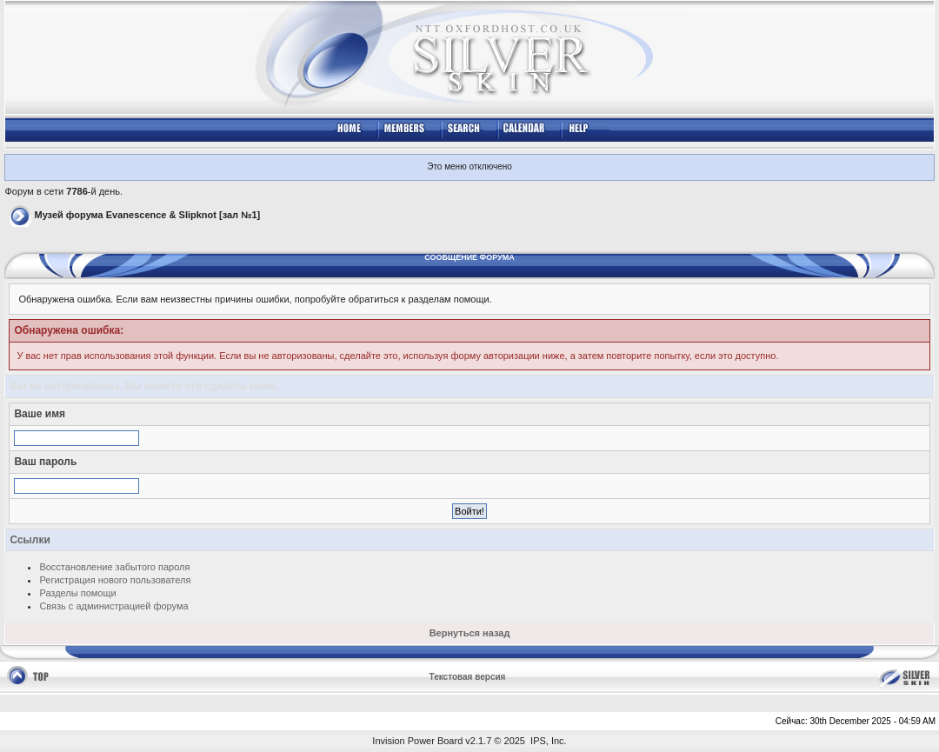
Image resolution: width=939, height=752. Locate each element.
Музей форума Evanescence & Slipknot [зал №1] (147, 215)
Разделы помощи (77, 593)
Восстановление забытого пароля (114, 567)
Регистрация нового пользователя (114, 580)
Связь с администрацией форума (113, 606)
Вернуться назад (470, 633)
